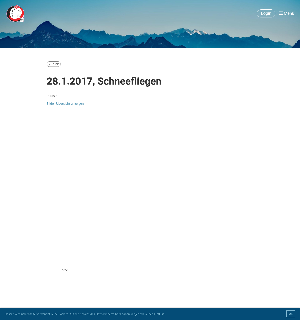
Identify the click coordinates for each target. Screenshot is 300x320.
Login (266, 13)
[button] (166, 314)
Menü (286, 13)
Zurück (54, 64)
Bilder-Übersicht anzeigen (65, 103)
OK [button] (291, 314)
